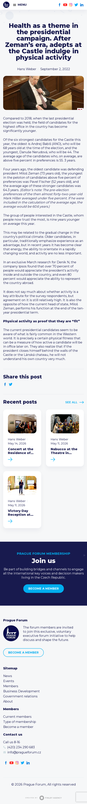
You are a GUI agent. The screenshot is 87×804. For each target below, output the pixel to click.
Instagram (71, 5)
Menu (22, 5)
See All (71, 402)
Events (8, 681)
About (8, 701)
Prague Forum (6, 5)
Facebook (60, 5)
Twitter (76, 5)
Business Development (21, 691)
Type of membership (19, 722)
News (7, 676)
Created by (43, 798)
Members (10, 686)
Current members (17, 717)
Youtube (65, 5)
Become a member (43, 588)
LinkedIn (82, 5)
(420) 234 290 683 (21, 747)
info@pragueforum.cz (24, 752)
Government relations (20, 696)
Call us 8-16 (11, 742)
